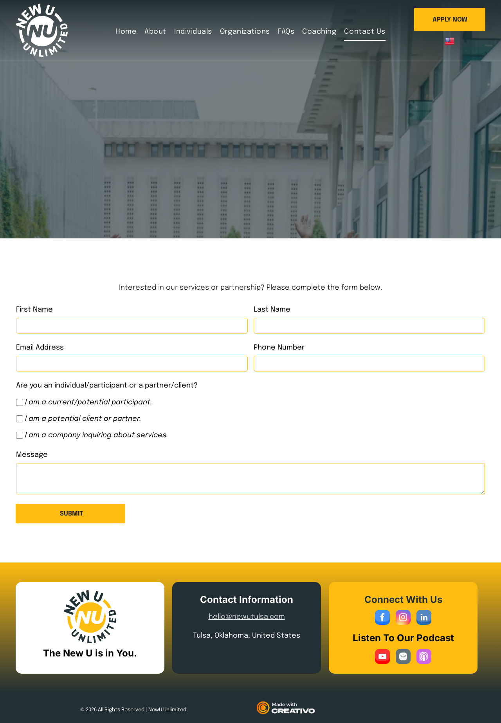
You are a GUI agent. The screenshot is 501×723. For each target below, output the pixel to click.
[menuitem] (126, 31)
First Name (34, 309)
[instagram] (403, 618)
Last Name (272, 309)
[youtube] (382, 657)
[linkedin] (423, 618)
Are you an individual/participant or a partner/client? (107, 385)
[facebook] (382, 618)
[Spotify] (403, 657)
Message (32, 454)
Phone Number (279, 347)
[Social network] (423, 657)
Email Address (40, 347)
